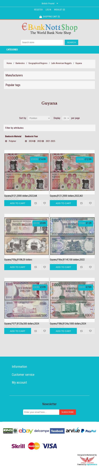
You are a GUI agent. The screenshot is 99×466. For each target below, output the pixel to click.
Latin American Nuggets (61, 63)
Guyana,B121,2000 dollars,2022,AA (20, 196)
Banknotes (20, 63)
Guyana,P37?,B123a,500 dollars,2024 (21, 323)
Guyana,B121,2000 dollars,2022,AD (66, 196)
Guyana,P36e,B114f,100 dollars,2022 (67, 259)
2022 (39, 141)
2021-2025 (50, 141)
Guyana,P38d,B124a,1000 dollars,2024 (68, 323)
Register (38, 9)
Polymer (12, 141)
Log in (48, 9)
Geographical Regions (38, 63)
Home (9, 63)
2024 (31, 141)
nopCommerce (91, 464)
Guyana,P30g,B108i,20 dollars (18, 259)
